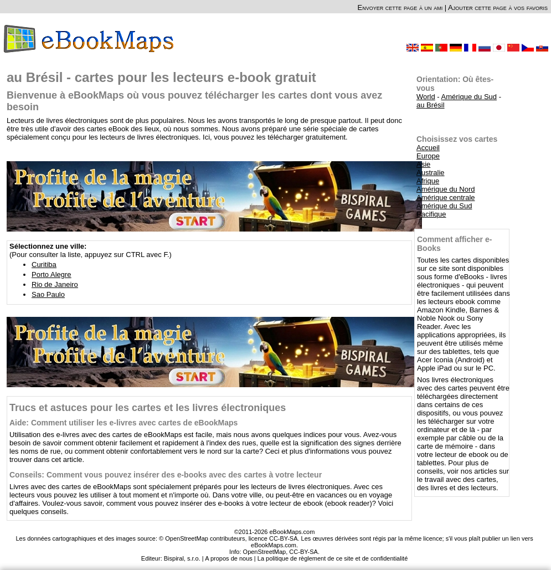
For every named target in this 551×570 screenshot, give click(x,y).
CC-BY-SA (303, 551)
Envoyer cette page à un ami (400, 7)
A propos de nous (229, 558)
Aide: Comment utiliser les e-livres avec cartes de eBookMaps (123, 422)
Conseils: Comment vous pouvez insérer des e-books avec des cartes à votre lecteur (165, 474)
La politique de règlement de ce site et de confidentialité (333, 558)
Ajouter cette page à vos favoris (498, 7)
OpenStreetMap (264, 551)
